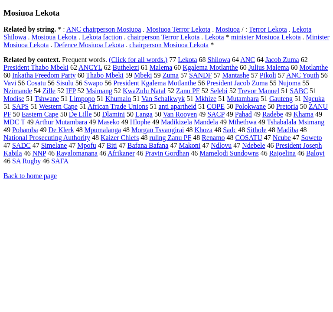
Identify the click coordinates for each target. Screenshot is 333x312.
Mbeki (143, 75)
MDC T (14, 122)
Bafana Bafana (148, 145)
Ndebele (253, 145)
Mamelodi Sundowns (228, 153)
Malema (161, 67)
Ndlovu (221, 145)
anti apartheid (178, 106)
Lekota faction (102, 37)
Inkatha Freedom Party (44, 75)
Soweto (311, 137)
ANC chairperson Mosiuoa (103, 29)
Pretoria (287, 106)
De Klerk (61, 129)
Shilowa (219, 59)
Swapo (93, 83)
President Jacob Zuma (237, 83)
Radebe (272, 114)
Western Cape (58, 106)
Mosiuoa (227, 29)
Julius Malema (268, 67)
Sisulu (65, 83)
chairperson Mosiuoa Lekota (169, 45)
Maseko (109, 122)
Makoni (189, 145)
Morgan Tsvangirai (157, 129)
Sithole (256, 129)
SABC (299, 90)
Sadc (229, 129)
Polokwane (250, 106)
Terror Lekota (268, 29)
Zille (49, 90)
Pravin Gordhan (167, 153)
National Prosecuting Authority (46, 137)
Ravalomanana (77, 153)
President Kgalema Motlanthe (154, 83)
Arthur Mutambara (61, 122)
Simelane (54, 145)
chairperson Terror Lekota (163, 37)
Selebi (219, 90)
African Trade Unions (118, 106)
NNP (39, 153)
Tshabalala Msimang (296, 122)
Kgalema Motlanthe (210, 67)
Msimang (99, 90)
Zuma (171, 75)
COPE (216, 106)
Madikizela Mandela (189, 122)
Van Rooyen (180, 114)
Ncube (282, 137)
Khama (303, 114)
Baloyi (315, 153)
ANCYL (90, 67)
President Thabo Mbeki (36, 67)
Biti (112, 145)
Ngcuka (314, 98)
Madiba (287, 129)
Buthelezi (126, 67)
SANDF (200, 75)
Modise (13, 98)
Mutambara (243, 98)
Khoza (203, 129)
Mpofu (86, 145)
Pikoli (268, 75)
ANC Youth (302, 75)
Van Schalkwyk (163, 98)
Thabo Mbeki (105, 75)
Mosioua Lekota (53, 37)
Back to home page (30, 175)
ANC (247, 59)
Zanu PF (188, 90)
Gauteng (281, 98)
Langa (144, 114)
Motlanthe (314, 67)
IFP (71, 90)
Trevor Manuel (258, 90)
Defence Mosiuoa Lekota (89, 45)
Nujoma (289, 83)
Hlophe (140, 122)
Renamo (213, 137)
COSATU (248, 137)
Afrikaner (121, 153)
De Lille (80, 114)
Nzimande (17, 90)
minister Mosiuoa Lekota (266, 37)
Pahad (243, 114)
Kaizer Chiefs (120, 137)
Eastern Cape (40, 114)
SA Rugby (26, 161)
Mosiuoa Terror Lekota (178, 29)
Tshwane (47, 98)
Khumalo (118, 98)
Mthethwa (243, 122)
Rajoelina (282, 153)
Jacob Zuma (282, 59)
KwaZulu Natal (144, 90)
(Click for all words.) (138, 59)
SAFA (60, 161)
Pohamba (25, 129)
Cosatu (36, 83)
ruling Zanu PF (170, 137)
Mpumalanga (103, 129)
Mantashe (235, 75)
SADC (21, 145)
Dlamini (113, 114)
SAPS (20, 106)
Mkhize (205, 98)
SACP (215, 114)
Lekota (214, 37)
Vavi (9, 83)
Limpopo (82, 98)
